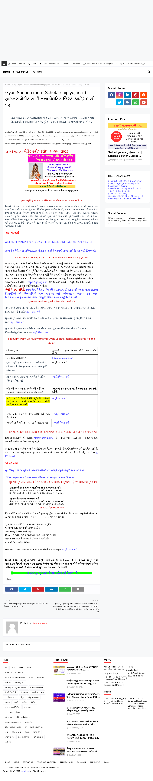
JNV (13, 668)
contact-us (95, 762)
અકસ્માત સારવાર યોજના (14, 673)
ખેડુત (22, 697)
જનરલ (7, 702)
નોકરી (16, 702)
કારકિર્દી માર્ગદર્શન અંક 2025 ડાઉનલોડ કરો (137, 674)
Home (11, 64)
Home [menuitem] (37, 72)
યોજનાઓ (28, 722)
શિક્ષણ (14, 85)
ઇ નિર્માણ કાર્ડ (19, 683)
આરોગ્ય (8, 683)
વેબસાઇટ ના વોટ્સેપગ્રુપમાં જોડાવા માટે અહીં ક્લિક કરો (116, 678)
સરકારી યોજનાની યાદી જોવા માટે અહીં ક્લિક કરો (114, 684)
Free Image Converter (71, 64)
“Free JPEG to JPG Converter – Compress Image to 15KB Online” (32, 767)
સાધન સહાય (38, 737)
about (32, 64)
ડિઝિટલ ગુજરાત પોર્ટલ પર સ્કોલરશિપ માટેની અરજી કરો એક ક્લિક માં (40, 477)
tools (29, 668)
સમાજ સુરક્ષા (9, 737)
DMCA (106, 762)
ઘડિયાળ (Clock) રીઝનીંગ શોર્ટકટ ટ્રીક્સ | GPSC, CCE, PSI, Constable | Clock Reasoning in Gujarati (125, 183)
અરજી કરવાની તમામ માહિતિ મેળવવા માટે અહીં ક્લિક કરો (46, 297)
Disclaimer (81, 762)
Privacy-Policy (66, 762)
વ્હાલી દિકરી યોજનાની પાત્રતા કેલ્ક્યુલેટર (98, 64)
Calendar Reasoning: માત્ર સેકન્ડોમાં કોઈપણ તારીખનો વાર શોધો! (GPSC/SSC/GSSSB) (124, 191)
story (21, 668)
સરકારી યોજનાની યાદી (49, 64)
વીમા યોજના (16, 732)
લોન (6, 732)
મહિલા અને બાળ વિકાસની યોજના (17, 717)
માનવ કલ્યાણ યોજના (13, 722)
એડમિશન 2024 (11, 697)
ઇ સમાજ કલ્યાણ (36, 688)
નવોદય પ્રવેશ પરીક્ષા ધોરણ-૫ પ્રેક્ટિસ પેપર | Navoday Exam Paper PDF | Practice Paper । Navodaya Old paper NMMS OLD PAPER (82, 695)
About (16, 762)
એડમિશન (24, 692)
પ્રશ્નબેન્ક (22, 64)
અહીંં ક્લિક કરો (33, 312)
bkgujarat (25, 771)
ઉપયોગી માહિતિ (10, 692)
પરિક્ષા (24, 702)
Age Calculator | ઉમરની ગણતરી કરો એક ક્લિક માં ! (114, 668)
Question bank (132, 670)
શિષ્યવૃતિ (36, 732)
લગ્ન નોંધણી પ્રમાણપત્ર (34, 727)
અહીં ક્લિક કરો (17, 322)
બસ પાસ (27, 707)
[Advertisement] (75, 9)
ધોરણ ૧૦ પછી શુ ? (111, 673)
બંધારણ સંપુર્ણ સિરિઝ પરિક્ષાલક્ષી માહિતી (131, 64)
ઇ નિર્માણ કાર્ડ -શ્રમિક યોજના (15, 688)
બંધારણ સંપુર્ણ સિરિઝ (12, 707)
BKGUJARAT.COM (15, 72)
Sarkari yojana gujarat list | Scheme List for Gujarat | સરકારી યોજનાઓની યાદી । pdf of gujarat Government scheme (126, 154)
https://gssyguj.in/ (38, 282)
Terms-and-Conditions (46, 762)
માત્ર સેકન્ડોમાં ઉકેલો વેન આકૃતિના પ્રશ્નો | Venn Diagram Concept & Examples (126, 197)
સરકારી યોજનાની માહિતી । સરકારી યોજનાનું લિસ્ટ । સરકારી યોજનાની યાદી (115, 701)
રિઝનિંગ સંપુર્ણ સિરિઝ (13, 727)
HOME (130, 667)
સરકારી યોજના (23, 737)
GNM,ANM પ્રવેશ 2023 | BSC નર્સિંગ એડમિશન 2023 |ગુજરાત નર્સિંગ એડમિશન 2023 (82, 736)
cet (6, 668)
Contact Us (28, 762)
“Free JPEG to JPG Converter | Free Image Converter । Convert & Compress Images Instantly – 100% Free (137, 703)
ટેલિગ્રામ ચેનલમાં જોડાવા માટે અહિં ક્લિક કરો (117, 220)
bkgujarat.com (39, 623)
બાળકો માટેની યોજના (12, 712)
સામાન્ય (8, 742)
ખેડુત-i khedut (33, 697)
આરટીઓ (40, 678)
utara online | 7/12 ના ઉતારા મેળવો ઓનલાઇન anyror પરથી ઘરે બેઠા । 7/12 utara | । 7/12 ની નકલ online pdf (82, 723)
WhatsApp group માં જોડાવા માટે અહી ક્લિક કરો (137, 220)
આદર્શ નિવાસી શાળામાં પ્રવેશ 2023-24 (19, 678)
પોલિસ (33, 702)
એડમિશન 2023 (38, 692)
